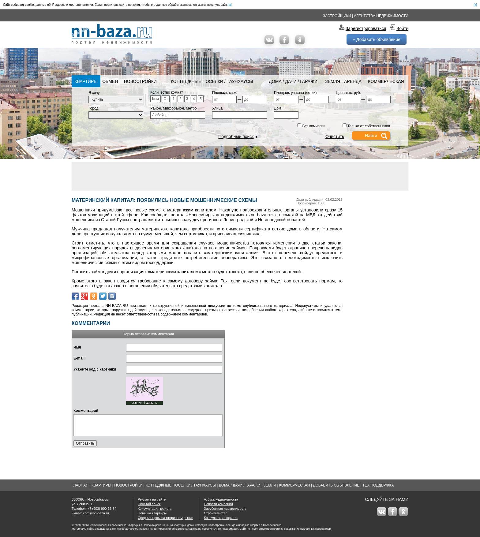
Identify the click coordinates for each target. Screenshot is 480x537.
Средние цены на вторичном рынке (165, 518)
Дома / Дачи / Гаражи (293, 81)
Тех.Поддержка (378, 485)
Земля (332, 81)
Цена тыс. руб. (348, 93)
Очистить (334, 136)
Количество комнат (166, 92)
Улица (217, 108)
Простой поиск (149, 504)
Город (93, 108)
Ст (165, 99)
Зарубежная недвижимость (225, 508)
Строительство (215, 513)
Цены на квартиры (152, 513)
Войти (402, 28)
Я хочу (94, 93)
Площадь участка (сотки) (295, 93)
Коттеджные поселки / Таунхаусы (212, 81)
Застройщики (337, 16)
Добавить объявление (336, 485)
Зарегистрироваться (366, 28)
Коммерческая (386, 81)
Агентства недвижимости (381, 16)
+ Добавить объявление (376, 39)
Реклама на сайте (152, 499)
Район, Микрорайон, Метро (173, 108)
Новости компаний (218, 504)
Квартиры (85, 81)
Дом (277, 108)
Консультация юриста (154, 508)
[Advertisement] (240, 176)
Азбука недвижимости (221, 499)
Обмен (110, 81)
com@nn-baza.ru (96, 513)
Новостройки (140, 81)
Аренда (353, 81)
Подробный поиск (235, 136)
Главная (80, 485)
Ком (155, 99)
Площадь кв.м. (224, 93)
